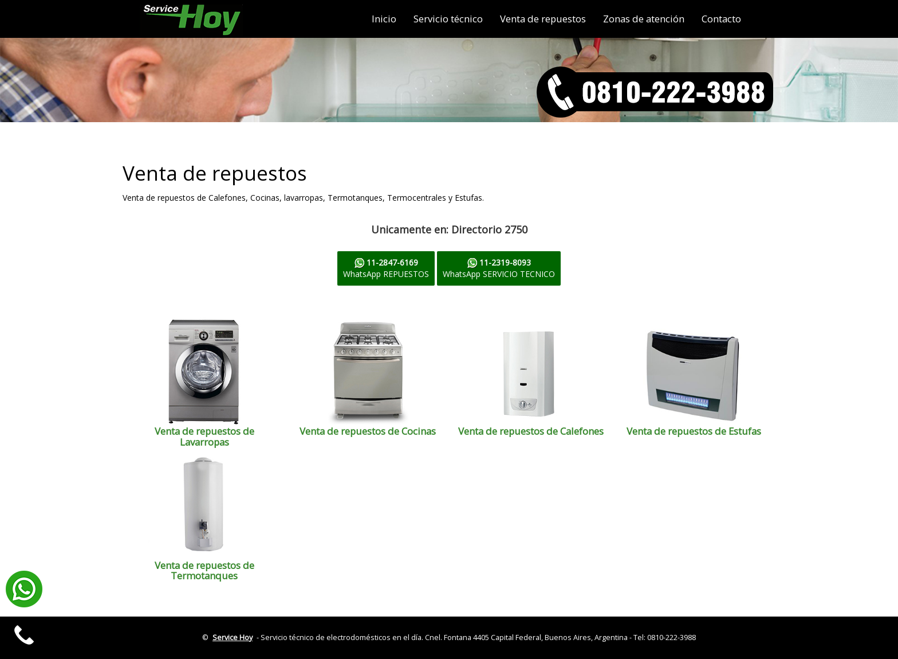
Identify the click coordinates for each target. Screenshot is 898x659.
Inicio (384, 18)
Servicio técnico (448, 18)
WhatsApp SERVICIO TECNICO (499, 268)
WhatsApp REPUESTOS (386, 268)
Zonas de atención (643, 18)
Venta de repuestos (543, 18)
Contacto (721, 18)
